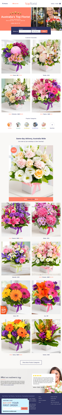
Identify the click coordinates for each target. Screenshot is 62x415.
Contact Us (53, 400)
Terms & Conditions (42, 400)
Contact (56, 3)
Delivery (52, 3)
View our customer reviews (8, 384)
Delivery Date (33, 29)
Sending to (21, 29)
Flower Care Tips (54, 396)
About (40, 396)
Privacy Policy (53, 398)
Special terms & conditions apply (9, 411)
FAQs (40, 402)
